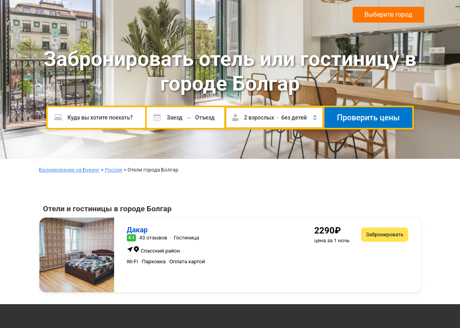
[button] (274, 117)
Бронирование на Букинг (69, 170)
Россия (113, 170)
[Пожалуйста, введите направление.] (97, 117)
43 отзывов (153, 238)
